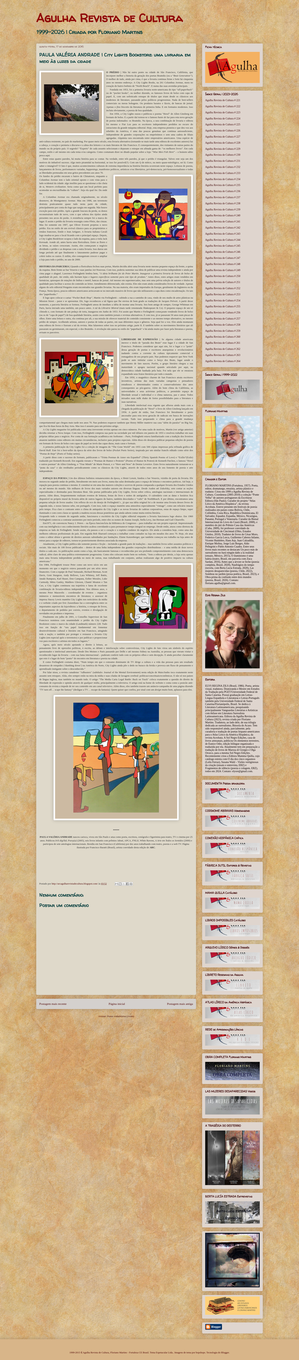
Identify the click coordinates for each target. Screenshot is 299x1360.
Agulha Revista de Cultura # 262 (222, 349)
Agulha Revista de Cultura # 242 (222, 227)
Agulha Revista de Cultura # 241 (222, 221)
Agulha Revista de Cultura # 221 (222, 100)
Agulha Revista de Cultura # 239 (222, 209)
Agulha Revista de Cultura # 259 (222, 330)
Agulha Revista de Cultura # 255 (222, 306)
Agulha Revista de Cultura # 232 (222, 167)
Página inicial (117, 1003)
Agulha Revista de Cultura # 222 (222, 106)
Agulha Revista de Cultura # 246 (222, 251)
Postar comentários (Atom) (120, 1016)
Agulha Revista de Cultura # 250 (222, 276)
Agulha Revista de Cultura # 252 (222, 288)
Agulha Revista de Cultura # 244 (222, 239)
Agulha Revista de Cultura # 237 (222, 197)
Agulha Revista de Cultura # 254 (222, 300)
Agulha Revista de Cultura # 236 (222, 191)
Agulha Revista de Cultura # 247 (222, 258)
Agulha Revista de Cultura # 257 (222, 318)
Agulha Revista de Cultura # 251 (222, 282)
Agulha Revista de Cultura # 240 (222, 215)
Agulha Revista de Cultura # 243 (222, 233)
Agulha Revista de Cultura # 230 (222, 154)
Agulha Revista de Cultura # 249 (222, 270)
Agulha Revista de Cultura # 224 (222, 118)
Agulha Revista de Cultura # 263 (222, 355)
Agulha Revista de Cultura (109, 18)
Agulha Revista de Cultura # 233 (222, 173)
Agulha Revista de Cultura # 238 (222, 203)
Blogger (225, 1352)
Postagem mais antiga (180, 1003)
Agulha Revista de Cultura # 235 (222, 185)
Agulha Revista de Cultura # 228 (222, 142)
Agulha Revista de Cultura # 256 (222, 312)
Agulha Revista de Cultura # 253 (222, 294)
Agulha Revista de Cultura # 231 (222, 160)
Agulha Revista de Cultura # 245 (222, 245)
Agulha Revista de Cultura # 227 (222, 136)
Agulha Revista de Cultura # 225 (222, 124)
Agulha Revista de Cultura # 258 (222, 324)
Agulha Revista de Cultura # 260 (222, 336)
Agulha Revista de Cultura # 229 (222, 148)
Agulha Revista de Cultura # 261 (222, 342)
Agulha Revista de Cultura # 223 (222, 112)
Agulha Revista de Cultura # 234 (222, 179)
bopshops (200, 1352)
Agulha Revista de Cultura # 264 (222, 361)
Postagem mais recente (53, 1003)
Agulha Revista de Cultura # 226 (222, 130)
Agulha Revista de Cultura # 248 (222, 264)
